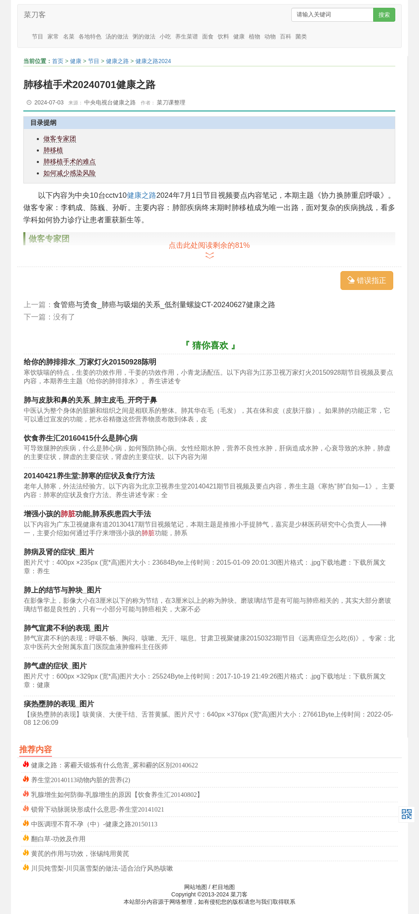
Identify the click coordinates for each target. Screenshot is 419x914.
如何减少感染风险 (69, 173)
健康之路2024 (153, 61)
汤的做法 (117, 36)
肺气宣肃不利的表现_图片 (66, 628)
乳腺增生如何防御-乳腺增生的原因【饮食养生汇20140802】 (117, 794)
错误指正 (366, 280)
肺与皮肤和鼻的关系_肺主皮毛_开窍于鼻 (90, 400)
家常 (53, 36)
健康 (239, 36)
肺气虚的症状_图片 (55, 666)
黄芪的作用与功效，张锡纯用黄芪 (80, 853)
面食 (208, 36)
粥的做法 (144, 36)
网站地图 (195, 887)
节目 (37, 36)
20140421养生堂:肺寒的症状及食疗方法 (89, 476)
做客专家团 (59, 138)
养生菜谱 (186, 36)
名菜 (68, 36)
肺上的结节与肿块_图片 (62, 590)
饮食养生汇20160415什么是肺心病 (80, 438)
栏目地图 (223, 887)
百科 (285, 36)
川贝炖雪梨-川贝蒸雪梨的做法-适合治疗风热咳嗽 (102, 867)
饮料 (223, 36)
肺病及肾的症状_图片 (59, 552)
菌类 (301, 36)
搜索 (384, 14)
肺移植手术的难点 (69, 161)
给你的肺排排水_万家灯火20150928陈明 (90, 362)
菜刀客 (35, 15)
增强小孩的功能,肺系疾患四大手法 (87, 514)
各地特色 (90, 36)
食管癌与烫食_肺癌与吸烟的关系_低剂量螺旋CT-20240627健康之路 (164, 305)
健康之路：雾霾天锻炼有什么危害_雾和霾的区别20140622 (114, 764)
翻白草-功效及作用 (58, 838)
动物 (270, 36)
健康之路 (117, 61)
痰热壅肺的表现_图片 (59, 704)
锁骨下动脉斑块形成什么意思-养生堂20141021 (97, 808)
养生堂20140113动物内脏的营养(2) (80, 779)
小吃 (165, 36)
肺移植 (53, 150)
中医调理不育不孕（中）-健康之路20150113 (94, 823)
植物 (254, 36)
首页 (57, 61)
